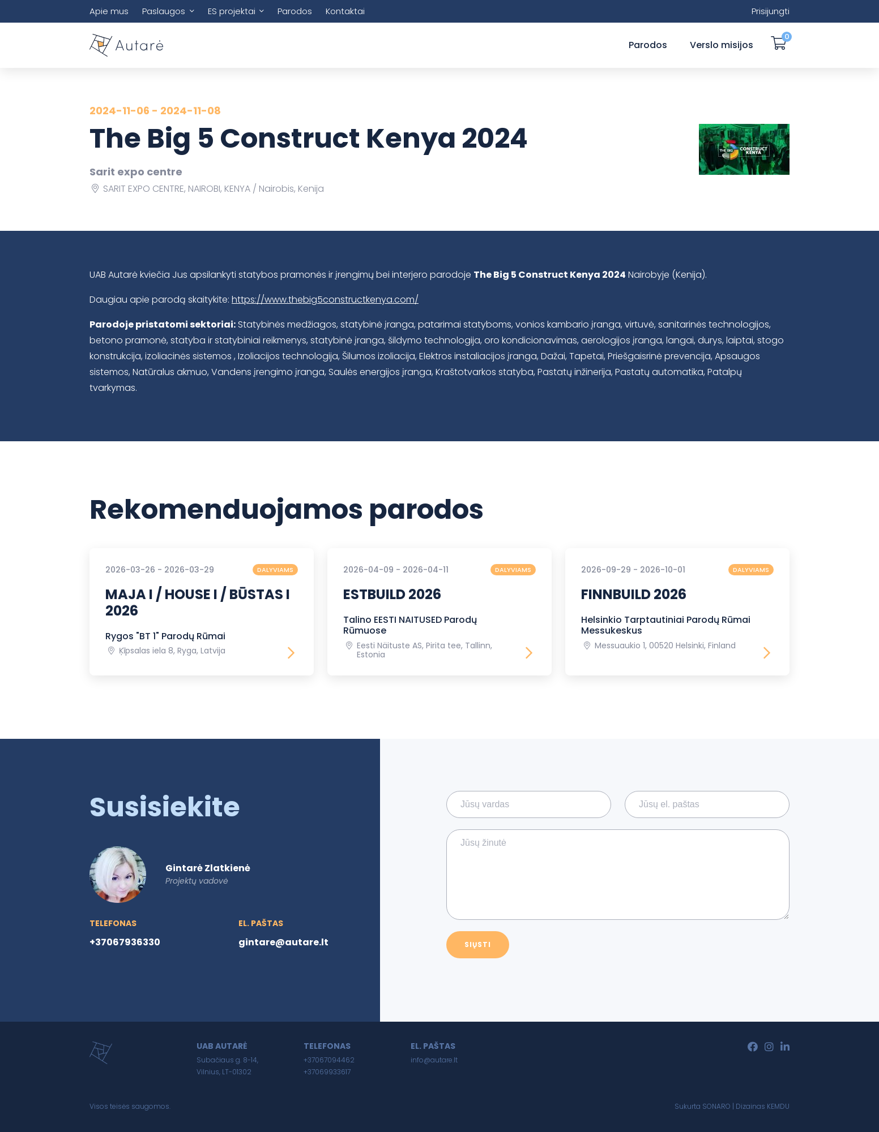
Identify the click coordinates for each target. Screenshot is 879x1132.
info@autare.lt (434, 1060)
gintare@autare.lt (283, 942)
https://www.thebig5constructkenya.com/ (325, 299)
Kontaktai (345, 11)
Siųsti (477, 944)
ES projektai (231, 11)
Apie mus (109, 11)
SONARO (716, 1106)
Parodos (295, 11)
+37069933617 (327, 1072)
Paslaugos (163, 11)
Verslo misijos (721, 44)
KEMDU (778, 1106)
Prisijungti (771, 11)
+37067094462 (329, 1060)
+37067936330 (124, 942)
